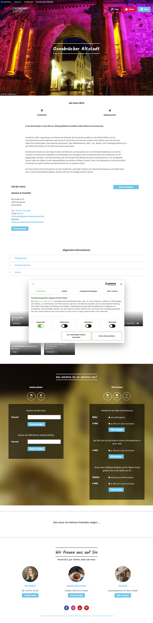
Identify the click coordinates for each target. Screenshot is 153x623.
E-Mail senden (30, 595)
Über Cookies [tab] (112, 291)
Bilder (95, 417)
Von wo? (15, 417)
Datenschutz (55, 616)
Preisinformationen (22, 265)
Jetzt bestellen (76, 595)
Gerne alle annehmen (107, 336)
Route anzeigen (36, 424)
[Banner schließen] (121, 284)
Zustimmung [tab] (40, 291)
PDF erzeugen (117, 429)
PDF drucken (116, 456)
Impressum (44, 616)
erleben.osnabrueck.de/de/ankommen (27, 222)
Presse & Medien (68, 616)
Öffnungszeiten (21, 258)
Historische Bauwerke (131, 323)
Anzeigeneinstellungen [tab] (88, 291)
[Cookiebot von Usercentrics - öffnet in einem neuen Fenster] (106, 284)
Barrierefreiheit (107, 616)
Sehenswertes (16, 323)
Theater (15, 352)
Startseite (19, 2)
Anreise (18, 272)
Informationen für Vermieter (88, 616)
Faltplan (95, 477)
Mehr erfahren (123, 595)
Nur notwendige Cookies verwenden (76, 336)
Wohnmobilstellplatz (52, 352)
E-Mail (95, 423)
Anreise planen (19, 228)
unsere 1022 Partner (45, 301)
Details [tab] (64, 291)
